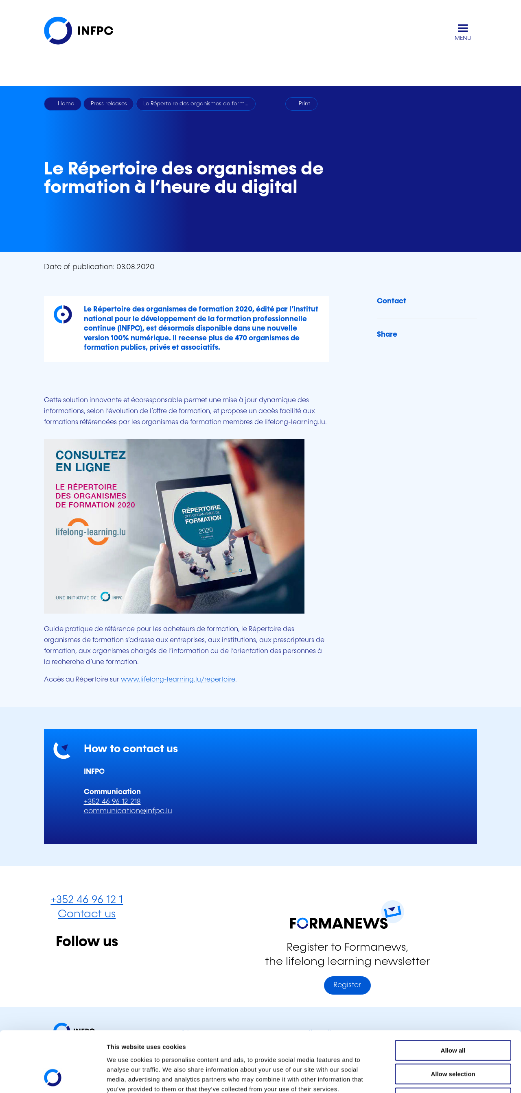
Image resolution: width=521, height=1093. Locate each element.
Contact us (87, 914)
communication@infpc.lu (128, 811)
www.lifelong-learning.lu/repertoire (178, 679)
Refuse (453, 1041)
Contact (391, 301)
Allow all (453, 993)
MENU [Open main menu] (463, 38)
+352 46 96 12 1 (86, 900)
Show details (429, 1076)
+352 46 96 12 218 (112, 802)
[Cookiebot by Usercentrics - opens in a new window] (52, 1077)
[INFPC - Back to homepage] (84, 32)
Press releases (109, 104)
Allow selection (453, 1017)
